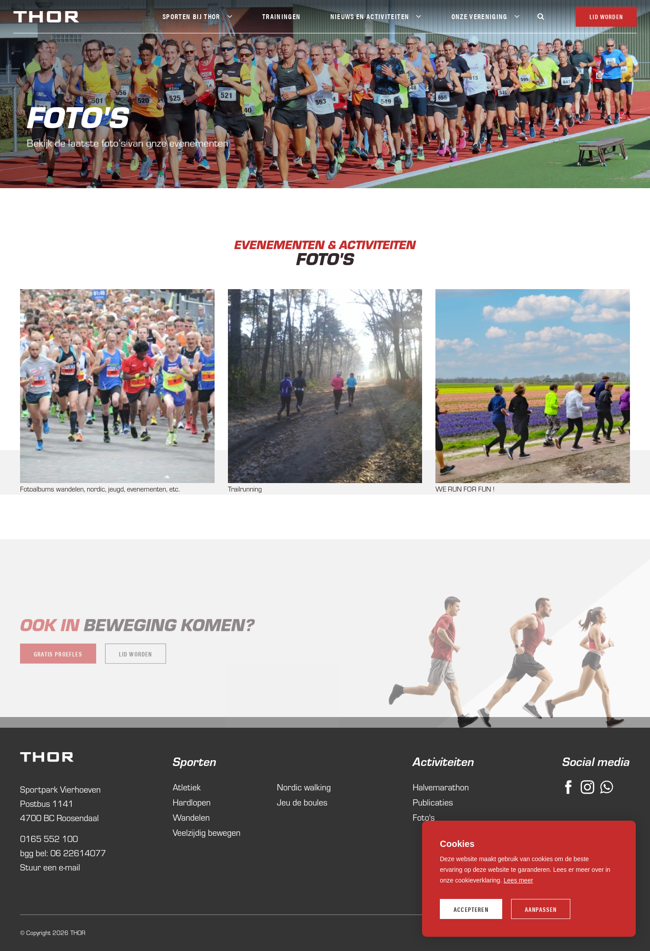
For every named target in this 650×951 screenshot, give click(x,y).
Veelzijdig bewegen (206, 832)
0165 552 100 (49, 838)
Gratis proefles (58, 662)
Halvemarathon (441, 787)
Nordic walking (304, 787)
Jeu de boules (302, 802)
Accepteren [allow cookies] (471, 909)
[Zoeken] (540, 16)
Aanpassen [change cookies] (541, 909)
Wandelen (191, 817)
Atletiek (187, 787)
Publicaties (433, 802)
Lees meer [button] (518, 880)
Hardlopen (192, 802)
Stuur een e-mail (50, 867)
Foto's (424, 817)
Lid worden (135, 662)
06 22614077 (78, 852)
